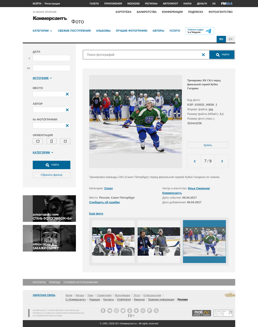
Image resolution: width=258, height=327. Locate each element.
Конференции (172, 12)
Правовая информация (161, 299)
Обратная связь (44, 295)
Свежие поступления (74, 30)
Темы (90, 295)
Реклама (182, 299)
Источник (42, 78)
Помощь (54, 282)
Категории (41, 30)
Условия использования (81, 282)
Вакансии (139, 299)
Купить (208, 145)
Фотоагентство (220, 12)
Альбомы (103, 30)
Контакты (39, 282)
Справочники (104, 295)
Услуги (174, 30)
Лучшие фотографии (131, 30)
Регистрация (52, 3)
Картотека (124, 12)
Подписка (195, 12)
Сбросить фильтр (51, 174)
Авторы (158, 30)
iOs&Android (124, 299)
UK (214, 3)
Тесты (136, 295)
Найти (51, 165)
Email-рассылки (152, 295)
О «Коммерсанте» (75, 299)
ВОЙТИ (37, 3)
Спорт (108, 188)
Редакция (94, 299)
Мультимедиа (122, 295)
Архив (68, 295)
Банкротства (147, 12)
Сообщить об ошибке (104, 202)
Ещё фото (96, 213)
